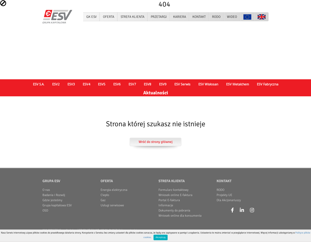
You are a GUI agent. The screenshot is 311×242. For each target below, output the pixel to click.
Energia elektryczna (114, 190)
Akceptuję (161, 237)
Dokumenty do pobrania (174, 210)
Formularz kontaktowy (173, 190)
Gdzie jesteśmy (52, 200)
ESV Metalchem (237, 84)
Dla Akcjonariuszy (229, 200)
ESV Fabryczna (267, 84)
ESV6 (117, 84)
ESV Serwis (182, 84)
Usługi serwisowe (112, 205)
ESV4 (86, 84)
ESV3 (71, 84)
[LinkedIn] (242, 210)
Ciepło (105, 195)
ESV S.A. (38, 84)
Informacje (165, 205)
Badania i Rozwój (53, 195)
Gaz (103, 200)
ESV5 (101, 84)
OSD (45, 210)
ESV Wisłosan (208, 84)
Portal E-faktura (169, 200)
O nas (46, 190)
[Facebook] (232, 210)
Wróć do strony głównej (156, 142)
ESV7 (132, 84)
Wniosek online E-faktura (175, 195)
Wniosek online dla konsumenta (180, 216)
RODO (220, 190)
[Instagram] (252, 210)
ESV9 (162, 84)
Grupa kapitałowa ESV (57, 205)
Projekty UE (224, 195)
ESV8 (147, 84)
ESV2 (56, 84)
